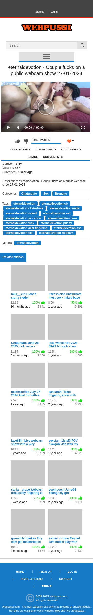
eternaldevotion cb (55, 203)
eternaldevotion (24, 203)
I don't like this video (26, 141)
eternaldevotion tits (19, 233)
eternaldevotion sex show (23, 218)
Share (33, 156)
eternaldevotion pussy (56, 223)
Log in (54, 11)
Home (20, 571)
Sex (45, 193)
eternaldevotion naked (21, 213)
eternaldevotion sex (57, 213)
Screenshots (71, 149)
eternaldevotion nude (64, 208)
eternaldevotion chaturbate (24, 208)
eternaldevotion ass (68, 228)
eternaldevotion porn (62, 218)
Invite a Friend (32, 578)
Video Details (20, 149)
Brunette (61, 193)
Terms (46, 586)
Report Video (45, 149)
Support (65, 578)
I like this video (17, 141)
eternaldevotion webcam (56, 233)
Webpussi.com (58, 596)
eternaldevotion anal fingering (26, 228)
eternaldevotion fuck (20, 223)
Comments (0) (53, 156)
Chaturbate (29, 193)
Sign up (39, 11)
